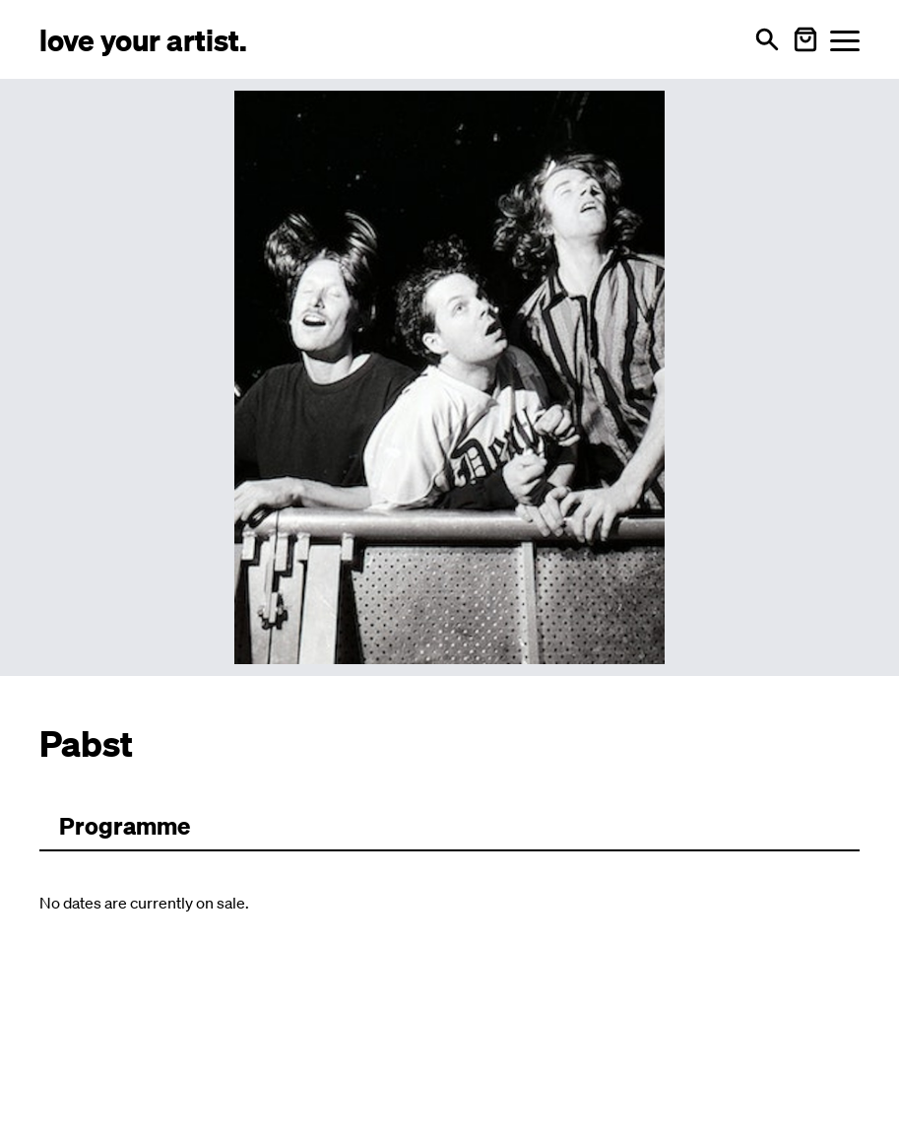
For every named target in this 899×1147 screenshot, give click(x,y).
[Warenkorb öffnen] (805, 39)
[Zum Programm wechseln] (124, 826)
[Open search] (767, 39)
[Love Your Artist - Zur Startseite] (143, 39)
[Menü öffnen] (845, 40)
